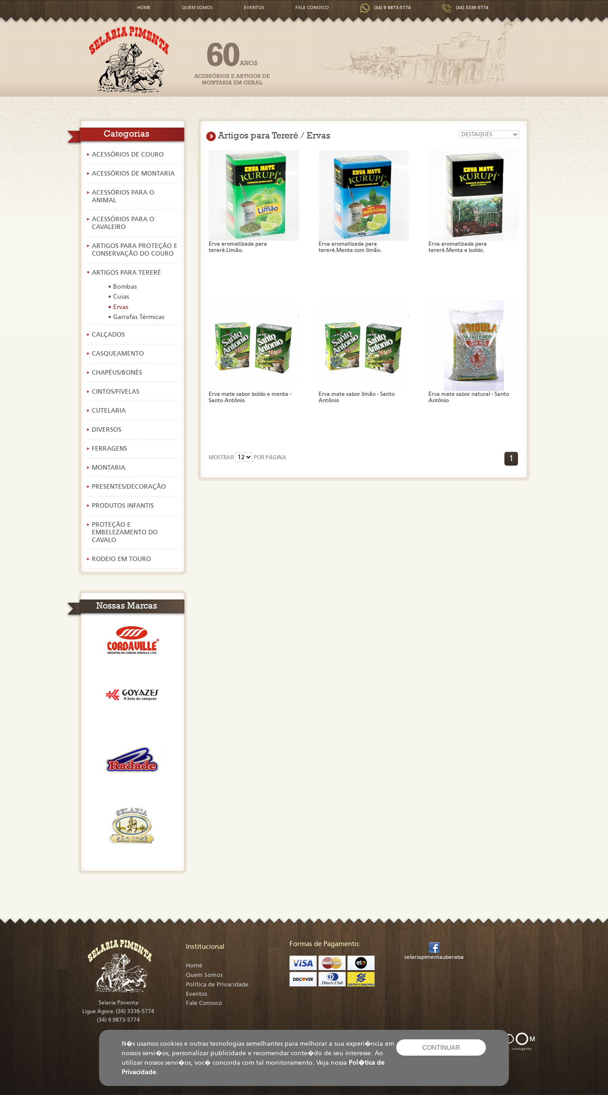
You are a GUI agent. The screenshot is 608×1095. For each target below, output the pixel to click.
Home (194, 965)
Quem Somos (204, 975)
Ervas (318, 135)
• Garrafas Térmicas (136, 317)
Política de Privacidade (217, 984)
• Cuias (118, 296)
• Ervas (118, 307)
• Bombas (122, 286)
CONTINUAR (441, 1047)
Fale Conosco (204, 1003)
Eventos (196, 994)
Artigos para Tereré (258, 135)
